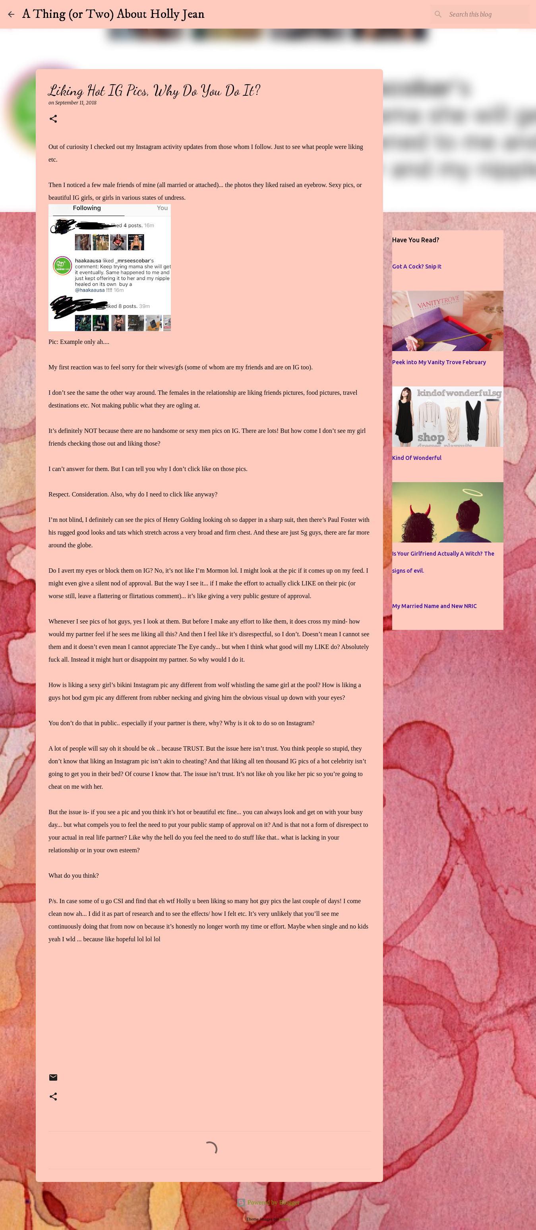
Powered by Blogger (268, 1202)
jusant (284, 1218)
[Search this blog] (488, 14)
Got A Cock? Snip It (416, 266)
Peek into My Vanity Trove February (439, 362)
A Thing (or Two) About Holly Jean (113, 14)
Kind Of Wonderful (416, 458)
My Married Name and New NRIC (434, 606)
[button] (53, 119)
